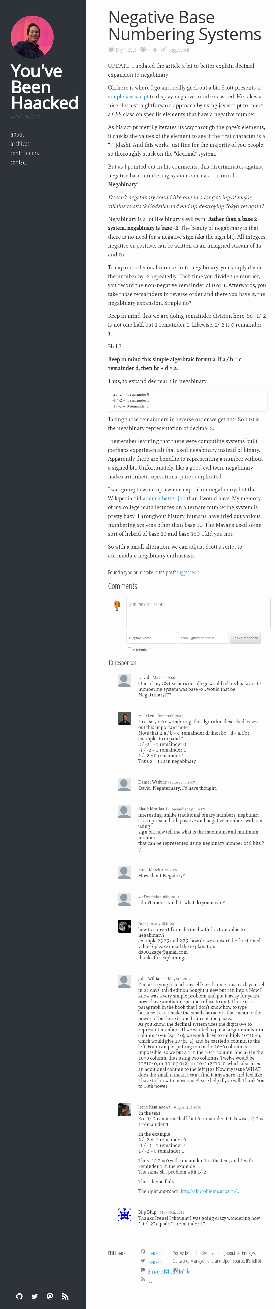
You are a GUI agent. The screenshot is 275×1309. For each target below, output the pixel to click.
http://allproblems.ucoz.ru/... (210, 1191)
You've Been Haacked (44, 86)
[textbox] (198, 613)
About (17, 134)
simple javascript (128, 96)
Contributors (25, 153)
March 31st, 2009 (163, 869)
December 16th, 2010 (161, 896)
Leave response (245, 638)
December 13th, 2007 (187, 809)
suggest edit (179, 49)
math (153, 49)
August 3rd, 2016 (187, 1107)
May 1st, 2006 (164, 677)
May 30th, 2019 (172, 1212)
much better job (166, 498)
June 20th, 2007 (170, 715)
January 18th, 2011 (162, 923)
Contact (19, 162)
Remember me (143, 649)
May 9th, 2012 (179, 978)
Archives (20, 143)
